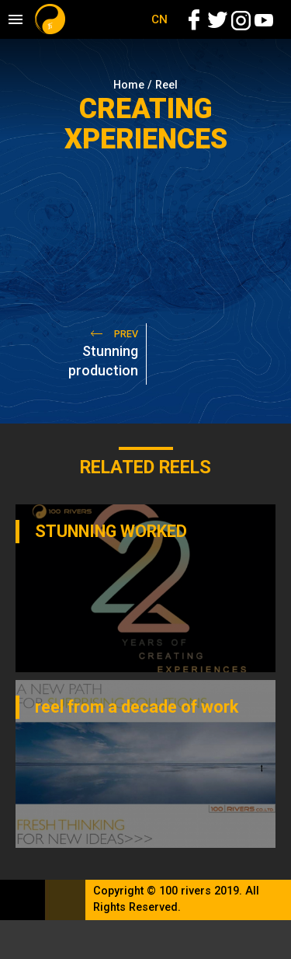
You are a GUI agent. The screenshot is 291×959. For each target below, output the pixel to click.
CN (159, 19)
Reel (166, 85)
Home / (134, 85)
